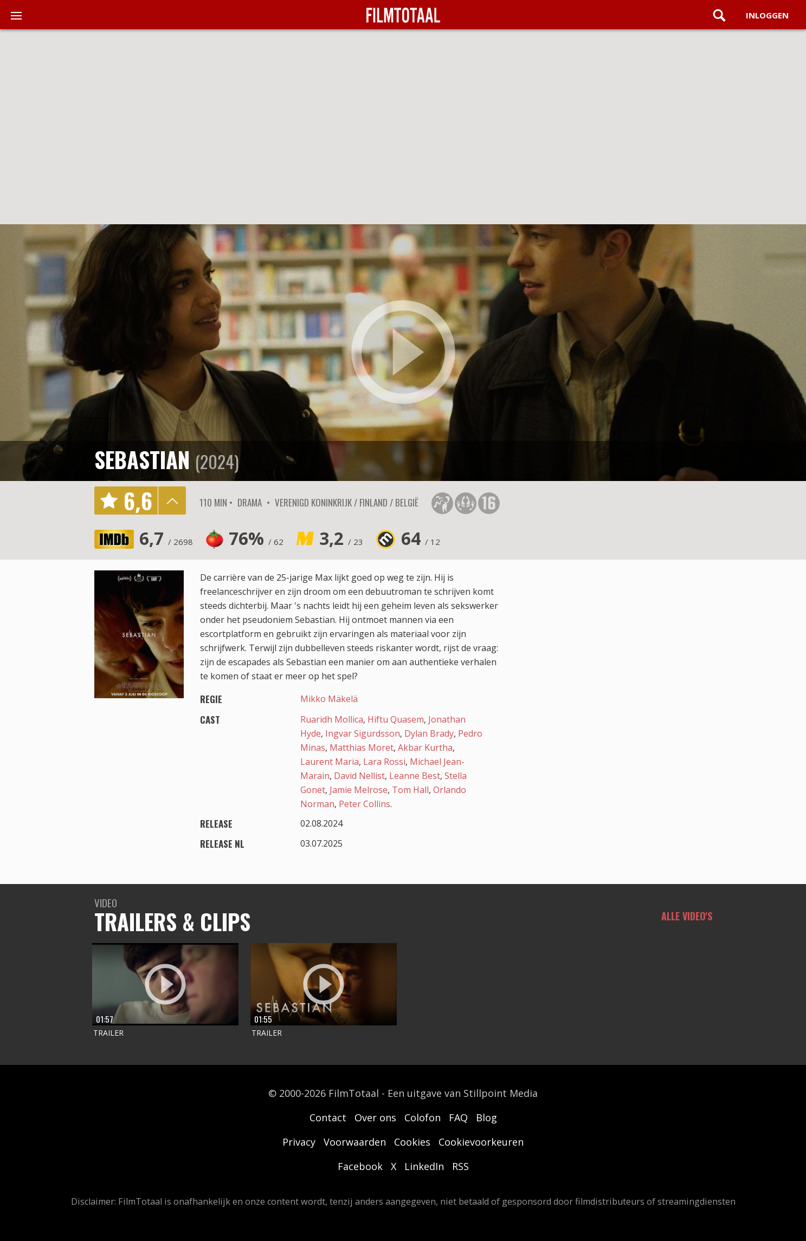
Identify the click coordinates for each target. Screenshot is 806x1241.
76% (256, 538)
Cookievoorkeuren (481, 1141)
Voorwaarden (355, 1141)
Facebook (360, 1166)
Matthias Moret (362, 747)
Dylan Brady (429, 733)
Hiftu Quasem (395, 719)
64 (420, 538)
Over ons (375, 1117)
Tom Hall (410, 790)
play (403, 352)
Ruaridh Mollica (331, 719)
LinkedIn (424, 1166)
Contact (327, 1117)
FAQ (458, 1117)
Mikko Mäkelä (329, 699)
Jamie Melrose (359, 790)
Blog (486, 1117)
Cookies (412, 1141)
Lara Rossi (384, 762)
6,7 (166, 538)
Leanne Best (414, 776)
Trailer (108, 1033)
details (172, 500)
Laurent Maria (329, 762)
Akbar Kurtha (425, 747)
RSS (460, 1166)
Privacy (298, 1141)
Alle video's (686, 916)
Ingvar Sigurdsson (362, 733)
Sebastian (142, 459)
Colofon (422, 1117)
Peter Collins (364, 804)
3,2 (341, 538)
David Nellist (359, 776)
